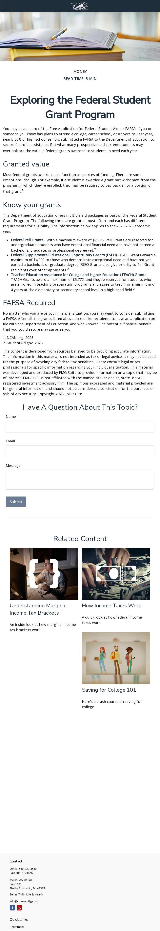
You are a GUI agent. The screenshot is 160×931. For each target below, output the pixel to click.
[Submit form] (16, 502)
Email (10, 441)
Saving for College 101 (109, 690)
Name (11, 416)
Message (13, 465)
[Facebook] (12, 907)
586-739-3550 (28, 869)
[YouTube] (19, 907)
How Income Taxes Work (111, 605)
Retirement (17, 927)
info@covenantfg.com (24, 901)
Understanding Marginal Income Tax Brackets (38, 609)
